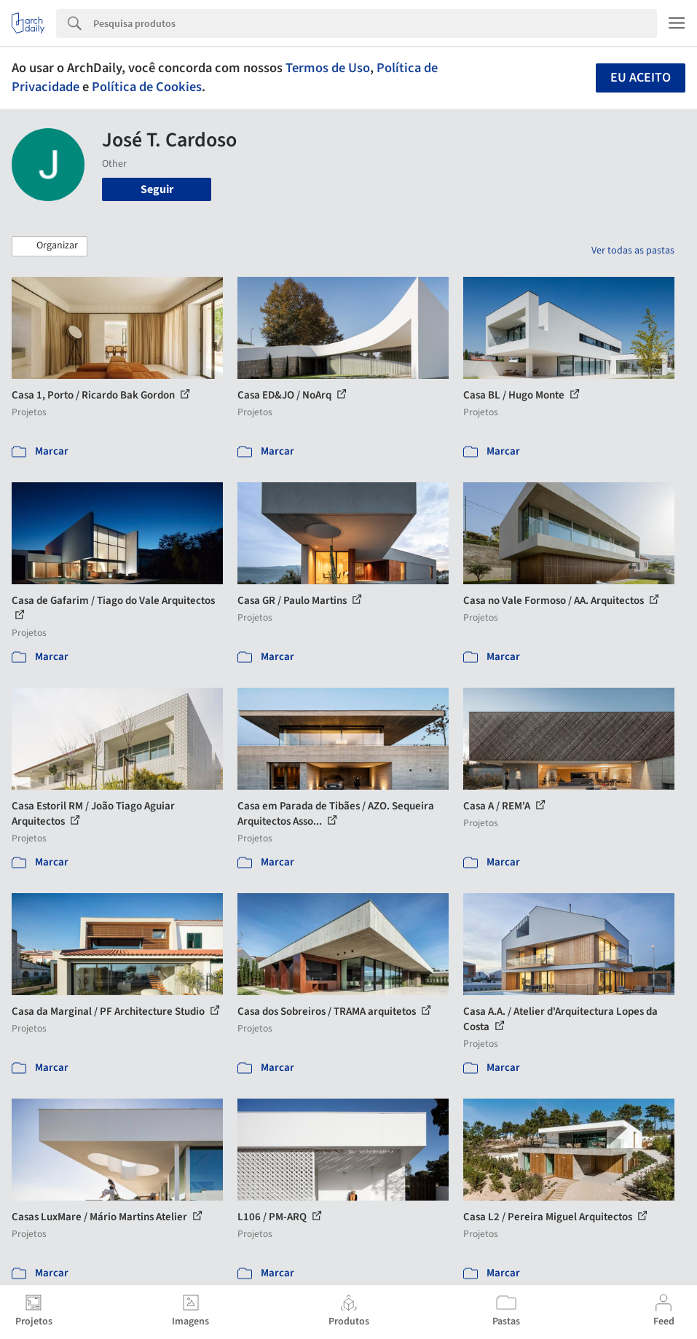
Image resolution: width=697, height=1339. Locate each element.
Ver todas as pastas (632, 251)
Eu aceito (640, 77)
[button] (49, 246)
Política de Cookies (147, 86)
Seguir (157, 189)
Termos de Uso (328, 67)
